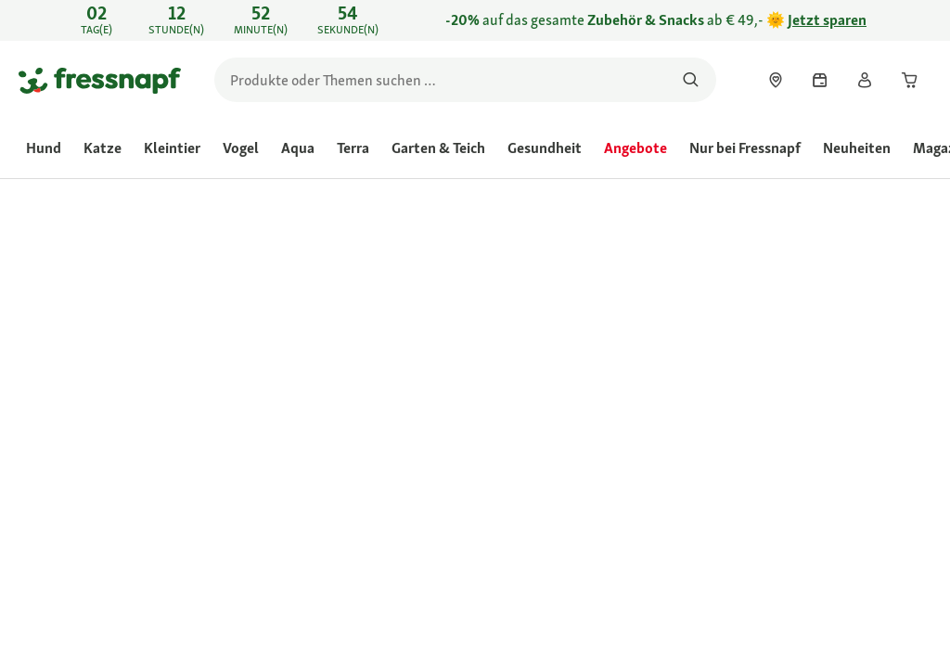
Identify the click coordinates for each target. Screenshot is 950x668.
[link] (475, 20)
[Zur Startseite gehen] (100, 80)
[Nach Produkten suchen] (690, 80)
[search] (465, 80)
